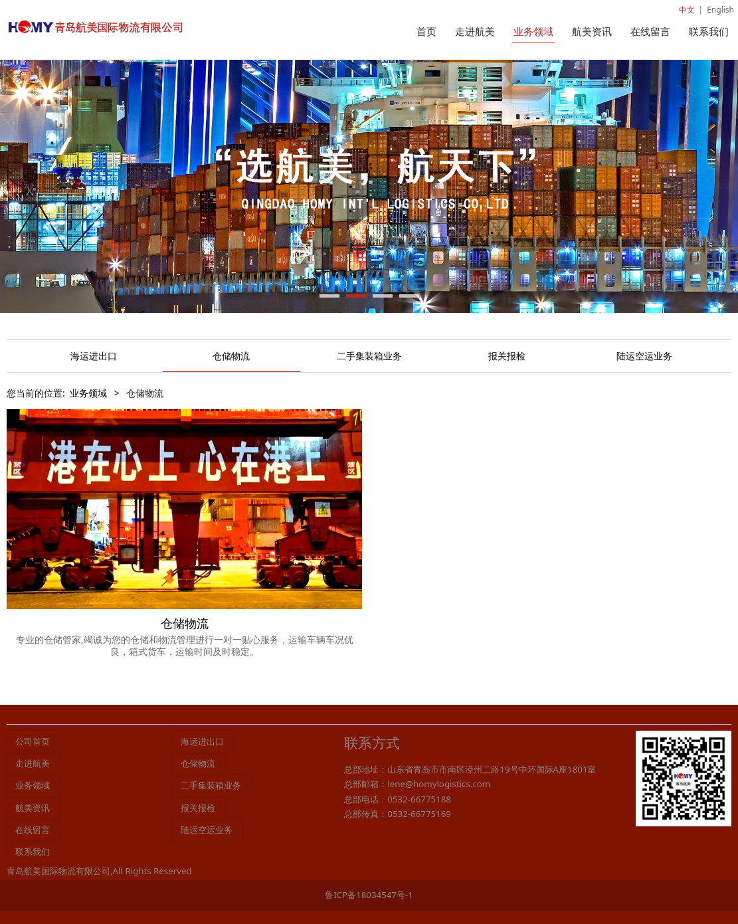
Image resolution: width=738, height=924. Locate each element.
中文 (687, 9)
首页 (426, 31)
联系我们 (709, 31)
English (720, 9)
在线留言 (650, 31)
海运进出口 (93, 355)
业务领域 (533, 31)
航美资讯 (592, 31)
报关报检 (506, 355)
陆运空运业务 (644, 355)
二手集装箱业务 (369, 355)
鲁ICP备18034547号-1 (369, 895)
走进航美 (475, 31)
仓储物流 (231, 355)
